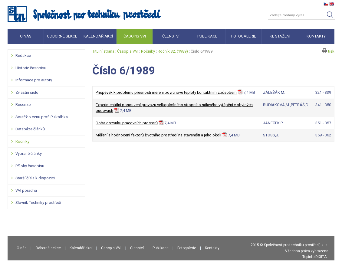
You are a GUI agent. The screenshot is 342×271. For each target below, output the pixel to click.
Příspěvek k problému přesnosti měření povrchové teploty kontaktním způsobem (166, 92)
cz (326, 4)
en (331, 4)
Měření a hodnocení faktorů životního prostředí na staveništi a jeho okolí (158, 135)
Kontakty (212, 248)
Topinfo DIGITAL (315, 257)
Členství (137, 248)
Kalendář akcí (81, 248)
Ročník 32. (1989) (173, 51)
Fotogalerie (186, 248)
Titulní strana (103, 51)
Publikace (161, 248)
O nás (22, 248)
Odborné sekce (48, 248)
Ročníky (148, 51)
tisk (331, 51)
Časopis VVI (127, 51)
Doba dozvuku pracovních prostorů (127, 123)
